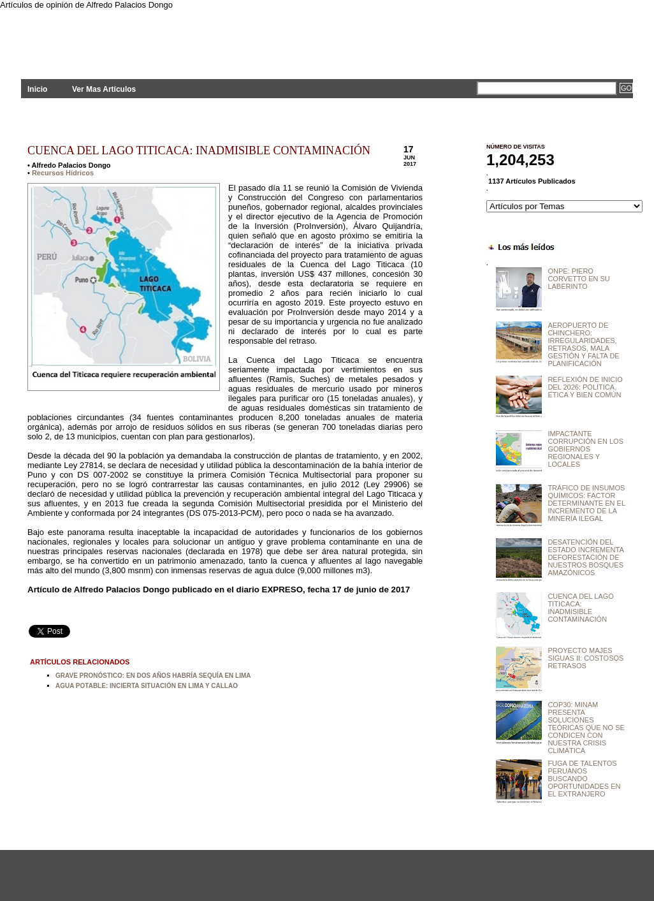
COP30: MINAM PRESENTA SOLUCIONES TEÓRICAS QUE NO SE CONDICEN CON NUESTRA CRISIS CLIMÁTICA (586, 727)
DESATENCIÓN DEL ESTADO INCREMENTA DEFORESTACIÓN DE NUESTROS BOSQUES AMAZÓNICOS (585, 557)
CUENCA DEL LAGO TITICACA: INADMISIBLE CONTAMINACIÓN (198, 150)
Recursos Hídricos (63, 173)
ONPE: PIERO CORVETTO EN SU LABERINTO (578, 278)
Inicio (37, 89)
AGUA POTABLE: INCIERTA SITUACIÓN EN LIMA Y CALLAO (146, 685)
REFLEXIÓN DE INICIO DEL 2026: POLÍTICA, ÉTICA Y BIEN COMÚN (585, 387)
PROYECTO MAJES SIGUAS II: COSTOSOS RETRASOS (585, 658)
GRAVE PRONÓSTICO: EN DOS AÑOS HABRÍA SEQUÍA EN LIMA (153, 675)
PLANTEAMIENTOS (135, 36)
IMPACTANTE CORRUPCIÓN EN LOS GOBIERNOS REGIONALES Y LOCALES (585, 449)
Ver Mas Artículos (104, 89)
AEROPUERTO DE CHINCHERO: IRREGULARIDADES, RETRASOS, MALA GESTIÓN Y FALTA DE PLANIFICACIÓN (583, 344)
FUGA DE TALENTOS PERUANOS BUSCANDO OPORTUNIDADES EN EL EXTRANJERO (584, 778)
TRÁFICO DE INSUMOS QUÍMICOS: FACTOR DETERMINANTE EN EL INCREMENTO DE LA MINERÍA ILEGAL (586, 503)
